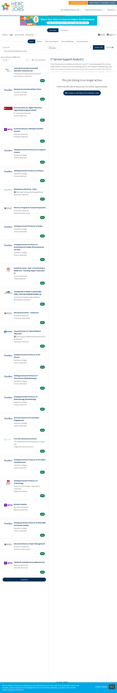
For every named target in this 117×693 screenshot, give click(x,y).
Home (5, 35)
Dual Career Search (51, 41)
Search (31, 41)
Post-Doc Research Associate (25, 439)
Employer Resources (94, 10)
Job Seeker (53, 30)
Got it (112, 687)
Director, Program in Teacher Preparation (30, 207)
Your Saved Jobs (82, 41)
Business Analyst (20, 504)
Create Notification (39, 60)
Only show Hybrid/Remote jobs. (15, 51)
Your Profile (19, 35)
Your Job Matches (67, 41)
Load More (24, 580)
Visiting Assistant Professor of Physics (29, 171)
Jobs (11, 35)
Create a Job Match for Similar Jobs (82, 93)
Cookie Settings (101, 687)
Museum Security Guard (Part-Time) (27, 89)
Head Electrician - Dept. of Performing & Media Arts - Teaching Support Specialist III (29, 270)
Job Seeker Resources (71, 10)
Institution (64, 30)
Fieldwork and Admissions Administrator (29, 562)
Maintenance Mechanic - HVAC (25, 189)
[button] (110, 47)
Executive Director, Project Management (29, 544)
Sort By (5, 60)
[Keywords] (24, 47)
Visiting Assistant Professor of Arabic (28, 226)
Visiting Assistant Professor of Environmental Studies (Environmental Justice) (29, 247)
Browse (39, 41)
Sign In (111, 34)
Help (101, 34)
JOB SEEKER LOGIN (78, 3)
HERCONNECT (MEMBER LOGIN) (102, 3)
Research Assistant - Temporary (26, 313)
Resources (30, 35)
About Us (111, 10)
